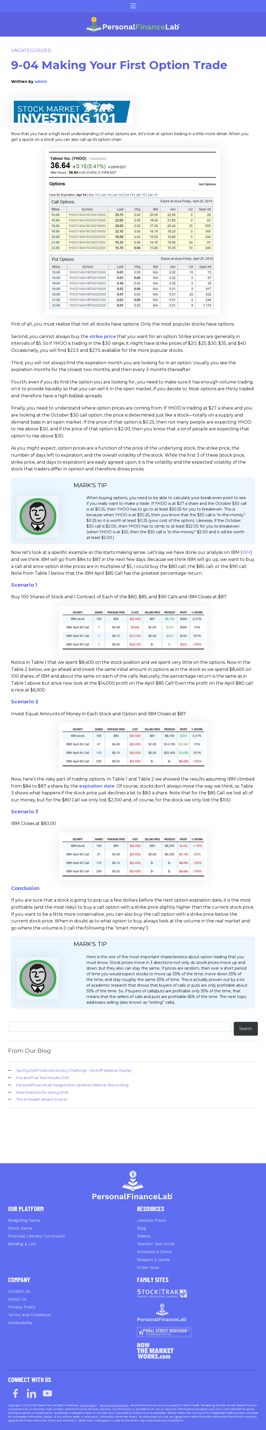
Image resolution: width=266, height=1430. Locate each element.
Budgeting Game (24, 1220)
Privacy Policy (21, 1307)
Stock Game (20, 1228)
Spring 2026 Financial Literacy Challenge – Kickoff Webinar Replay (73, 1070)
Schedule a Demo (154, 1251)
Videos (143, 1236)
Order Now (148, 1267)
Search (245, 1028)
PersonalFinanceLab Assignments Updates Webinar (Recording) (72, 1085)
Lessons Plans (151, 1220)
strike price (102, 336)
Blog (141, 1228)
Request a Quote (153, 1259)
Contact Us (19, 1291)
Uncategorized (31, 50)
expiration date (97, 786)
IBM (246, 552)
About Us (17, 1299)
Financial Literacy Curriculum (36, 1236)
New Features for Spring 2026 (42, 1092)
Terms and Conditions (29, 1314)
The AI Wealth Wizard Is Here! (41, 1099)
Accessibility (20, 1322)
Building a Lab (22, 1244)
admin (40, 81)
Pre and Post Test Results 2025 (42, 1077)
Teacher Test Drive (155, 1244)
